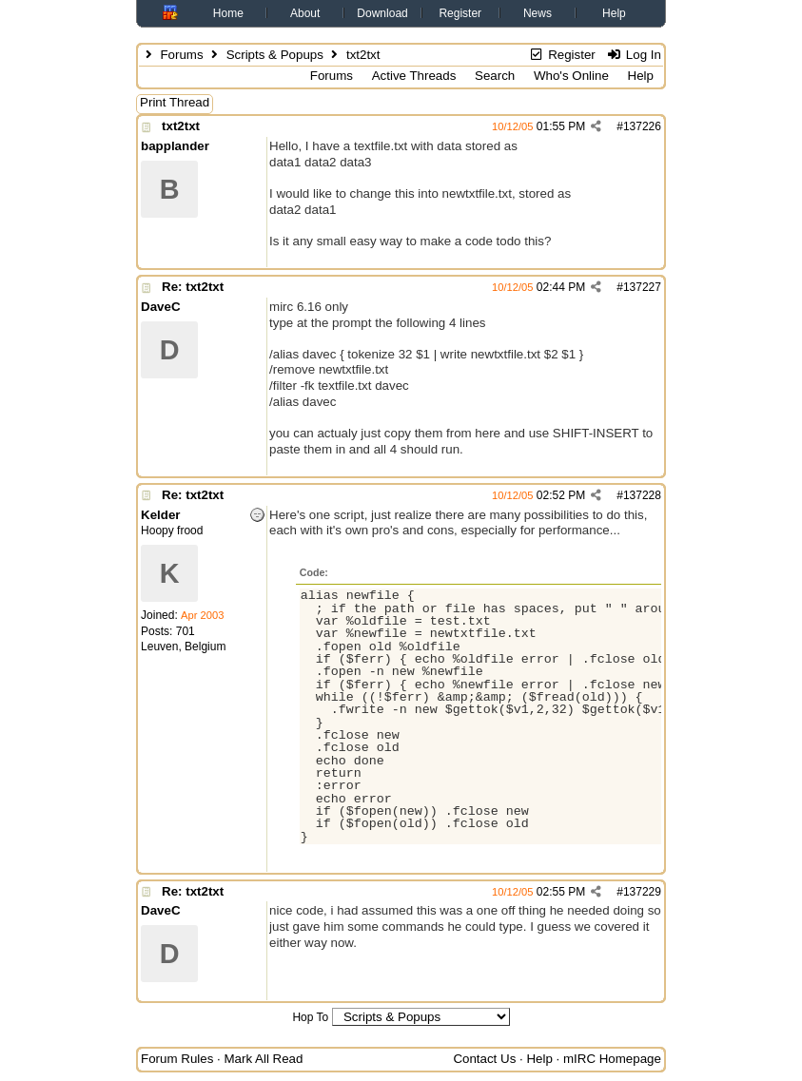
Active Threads (414, 75)
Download (382, 13)
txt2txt (181, 126)
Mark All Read (263, 1059)
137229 (642, 891)
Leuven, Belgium (183, 646)
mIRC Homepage (612, 1059)
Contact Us (484, 1059)
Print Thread (174, 102)
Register (460, 13)
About (305, 13)
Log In (634, 55)
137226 (642, 126)
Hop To (310, 1017)
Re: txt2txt (193, 287)
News (537, 13)
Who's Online (571, 75)
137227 (642, 287)
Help (614, 13)
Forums (181, 55)
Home (228, 13)
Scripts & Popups (274, 55)
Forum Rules (177, 1059)
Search (495, 75)
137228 (642, 495)
